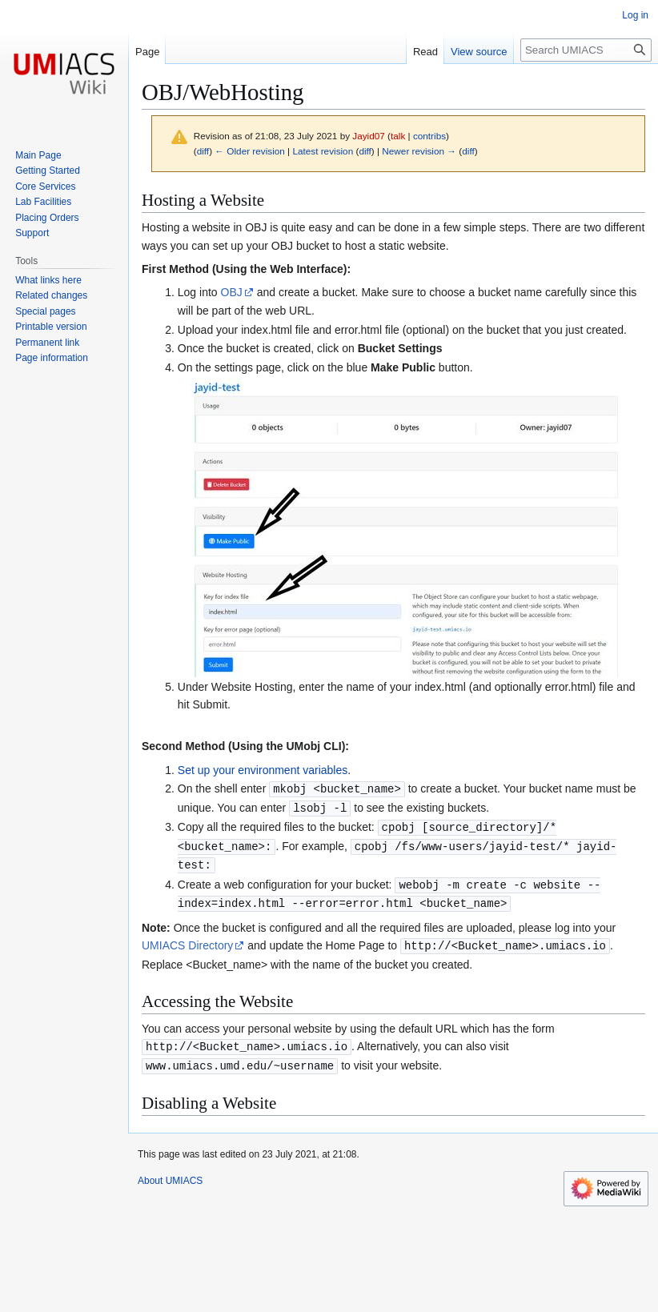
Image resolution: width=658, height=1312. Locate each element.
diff (203, 151)
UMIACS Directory (187, 939)
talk (398, 135)
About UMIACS (170, 1172)
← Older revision (250, 151)
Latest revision (322, 151)
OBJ (232, 292)
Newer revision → (419, 151)
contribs (429, 135)
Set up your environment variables (262, 770)
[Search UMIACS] (586, 50)
